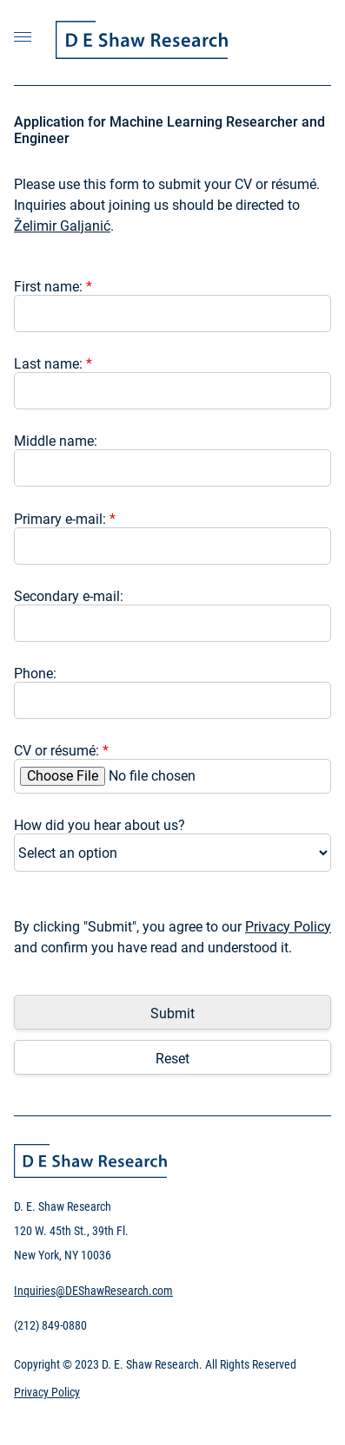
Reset (172, 1058)
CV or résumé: (61, 750)
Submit (172, 1013)
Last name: (53, 364)
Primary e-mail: (65, 519)
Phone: (35, 673)
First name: (53, 286)
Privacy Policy (288, 927)
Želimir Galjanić (62, 226)
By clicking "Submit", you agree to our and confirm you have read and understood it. (172, 937)
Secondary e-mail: (68, 596)
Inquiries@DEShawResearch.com (93, 1291)
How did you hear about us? (99, 825)
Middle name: (55, 441)
